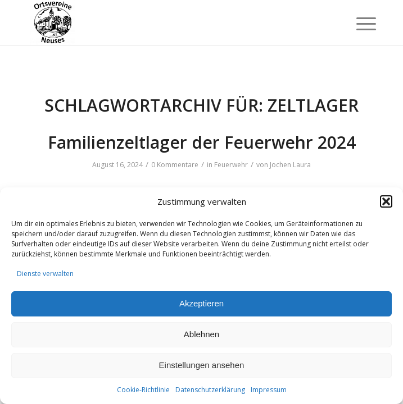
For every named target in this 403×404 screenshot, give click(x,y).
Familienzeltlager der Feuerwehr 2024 (202, 142)
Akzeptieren (201, 303)
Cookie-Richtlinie (143, 389)
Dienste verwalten (45, 273)
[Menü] (357, 23)
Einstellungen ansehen (201, 365)
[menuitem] (357, 23)
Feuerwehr (231, 164)
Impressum (269, 389)
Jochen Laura (290, 164)
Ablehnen (201, 334)
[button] (386, 201)
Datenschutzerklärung (210, 389)
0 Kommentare (174, 164)
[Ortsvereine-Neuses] (167, 22)
